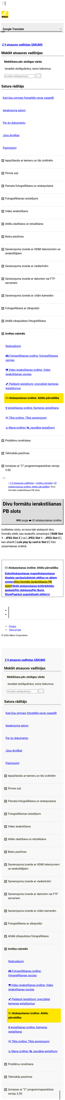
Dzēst (8, 573)
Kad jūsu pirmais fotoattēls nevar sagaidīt (28, 97)
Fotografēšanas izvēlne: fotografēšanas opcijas (32, 358)
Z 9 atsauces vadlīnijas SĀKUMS (22, 44)
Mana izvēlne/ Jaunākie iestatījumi (30, 427)
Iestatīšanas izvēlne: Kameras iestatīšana (32, 408)
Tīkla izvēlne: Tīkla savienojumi (26, 417)
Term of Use (15, 629)
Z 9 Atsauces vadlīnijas (22, 483)
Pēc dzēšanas (23, 590)
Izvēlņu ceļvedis (44, 483)
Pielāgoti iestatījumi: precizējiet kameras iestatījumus (32, 386)
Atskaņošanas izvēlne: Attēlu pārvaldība (32, 398)
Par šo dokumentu (14, 122)
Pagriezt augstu (21, 594)
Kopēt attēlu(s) (40, 594)
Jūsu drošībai (11, 135)
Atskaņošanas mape (24, 573)
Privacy (12, 626)
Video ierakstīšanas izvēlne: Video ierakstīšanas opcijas (28, 372)
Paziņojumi (9, 147)
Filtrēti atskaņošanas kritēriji (29, 586)
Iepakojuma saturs (14, 110)
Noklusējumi (13, 346)
